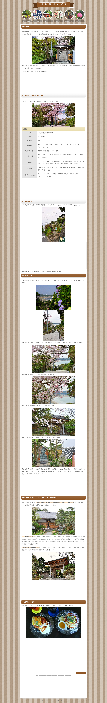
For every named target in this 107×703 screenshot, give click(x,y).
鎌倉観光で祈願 (54, 675)
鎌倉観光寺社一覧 (42, 675)
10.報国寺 (24, 539)
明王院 (45, 547)
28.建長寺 (70, 541)
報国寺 (80, 547)
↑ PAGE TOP (81, 673)
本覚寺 (54, 547)
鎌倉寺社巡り (52, 700)
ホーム (37, 675)
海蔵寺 (75, 547)
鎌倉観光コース (61, 675)
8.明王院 (77, 536)
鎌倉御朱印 (49, 675)
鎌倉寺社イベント (68, 675)
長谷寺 (53, 536)
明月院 (82, 541)
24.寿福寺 (47, 541)
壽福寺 (59, 547)
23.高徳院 (41, 541)
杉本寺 (38, 536)
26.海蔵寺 (59, 541)
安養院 (48, 536)
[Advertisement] (53, 83)
